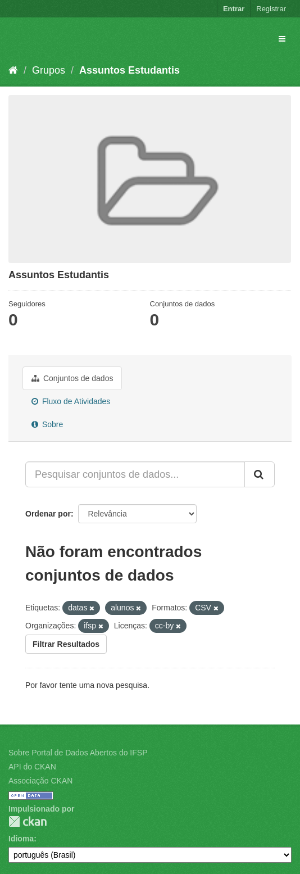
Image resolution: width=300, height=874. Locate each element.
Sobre (47, 424)
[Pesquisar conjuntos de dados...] (135, 474)
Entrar (233, 8)
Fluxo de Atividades (70, 401)
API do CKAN (32, 766)
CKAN (27, 821)
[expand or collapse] (282, 39)
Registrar (271, 8)
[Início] (13, 70)
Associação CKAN (40, 780)
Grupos (48, 70)
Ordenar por (48, 513)
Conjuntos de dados (72, 378)
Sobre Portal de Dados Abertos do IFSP (77, 752)
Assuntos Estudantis (129, 70)
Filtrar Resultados (66, 644)
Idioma (21, 838)
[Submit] (259, 474)
